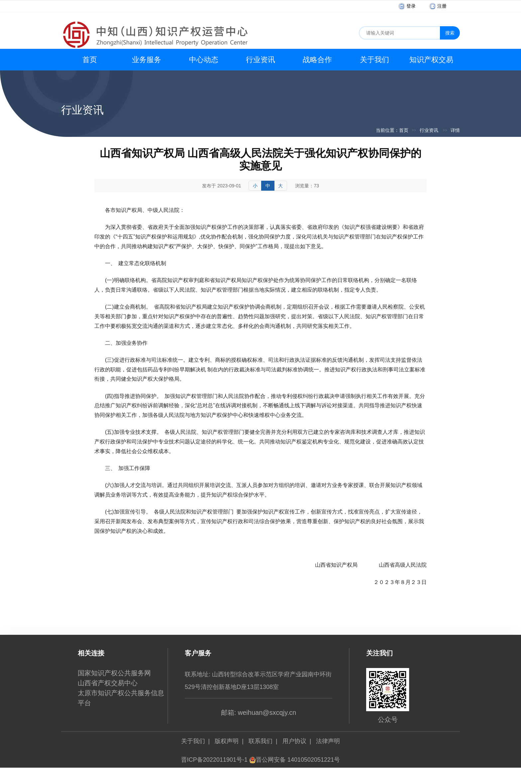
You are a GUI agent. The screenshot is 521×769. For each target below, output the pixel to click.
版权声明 (227, 741)
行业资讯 (260, 59)
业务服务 (146, 59)
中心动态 (203, 59)
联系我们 (260, 741)
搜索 (450, 33)
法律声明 (328, 741)
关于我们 (374, 59)
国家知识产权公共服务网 (114, 673)
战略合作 (317, 59)
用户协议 (294, 741)
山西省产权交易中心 (108, 683)
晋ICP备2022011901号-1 (214, 759)
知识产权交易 (431, 59)
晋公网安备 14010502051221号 (294, 759)
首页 (89, 59)
